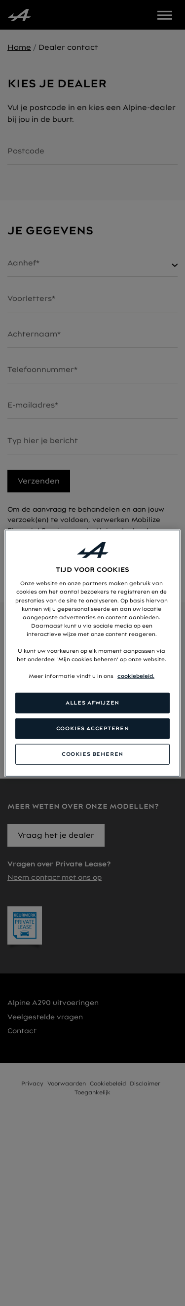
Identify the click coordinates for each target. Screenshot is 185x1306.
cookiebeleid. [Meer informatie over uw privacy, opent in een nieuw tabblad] (135, 675)
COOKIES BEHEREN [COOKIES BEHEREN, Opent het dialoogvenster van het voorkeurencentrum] (92, 753)
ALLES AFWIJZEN (92, 702)
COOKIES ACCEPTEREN (92, 728)
